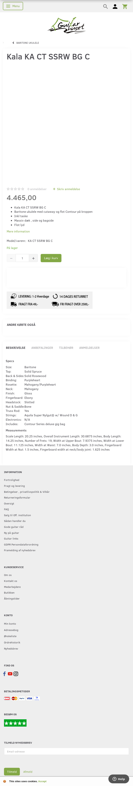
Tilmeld (12, 772)
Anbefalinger (42, 348)
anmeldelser (37, 189)
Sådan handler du (15, 521)
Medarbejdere (12, 587)
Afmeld (27, 772)
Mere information (18, 231)
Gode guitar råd (13, 527)
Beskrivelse (15, 348)
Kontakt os (10, 581)
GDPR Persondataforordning (21, 544)
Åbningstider (12, 598)
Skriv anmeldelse (68, 189)
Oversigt (9, 503)
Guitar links (11, 538)
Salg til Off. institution (17, 515)
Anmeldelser (89, 348)
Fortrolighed (11, 480)
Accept (42, 781)
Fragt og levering (14, 486)
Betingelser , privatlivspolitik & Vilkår (27, 492)
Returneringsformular (17, 497)
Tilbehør (66, 348)
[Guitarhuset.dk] (66, 25)
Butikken (9, 592)
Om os (8, 575)
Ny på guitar (11, 533)
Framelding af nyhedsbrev (19, 550)
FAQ (6, 509)
